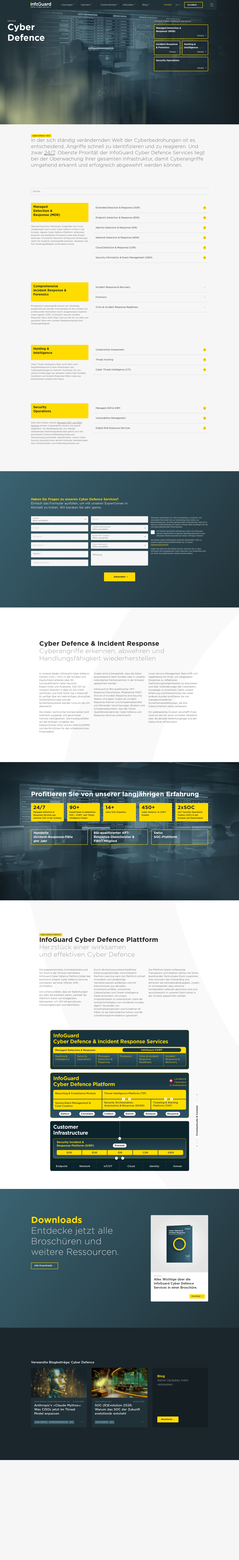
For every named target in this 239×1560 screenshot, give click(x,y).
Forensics (151, 297)
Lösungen (68, 4)
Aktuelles (130, 4)
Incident (193, 5)
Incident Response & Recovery (151, 287)
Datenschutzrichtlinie (159, 544)
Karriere (87, 4)
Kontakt (168, 5)
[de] (178, 5)
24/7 (49, 153)
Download (197, 1296)
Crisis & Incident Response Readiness (151, 307)
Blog (146, 4)
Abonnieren (168, 1419)
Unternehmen (110, 4)
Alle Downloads (44, 1266)
